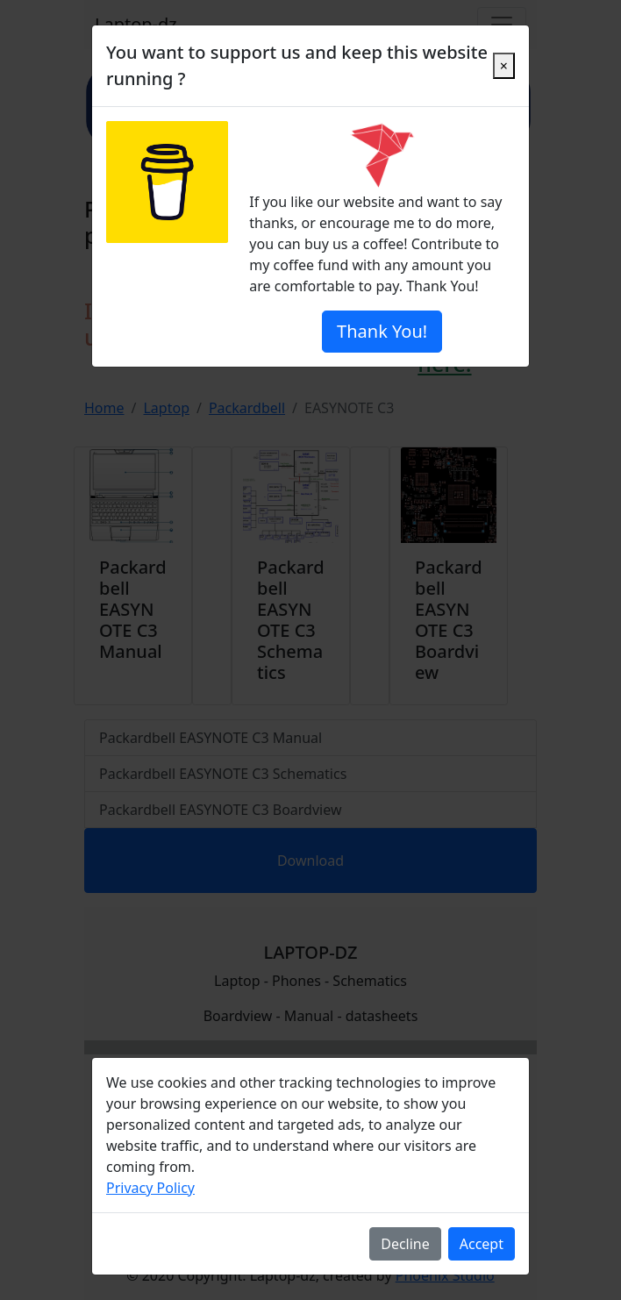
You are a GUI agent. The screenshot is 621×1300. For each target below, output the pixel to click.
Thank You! (382, 331)
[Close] (504, 66)
